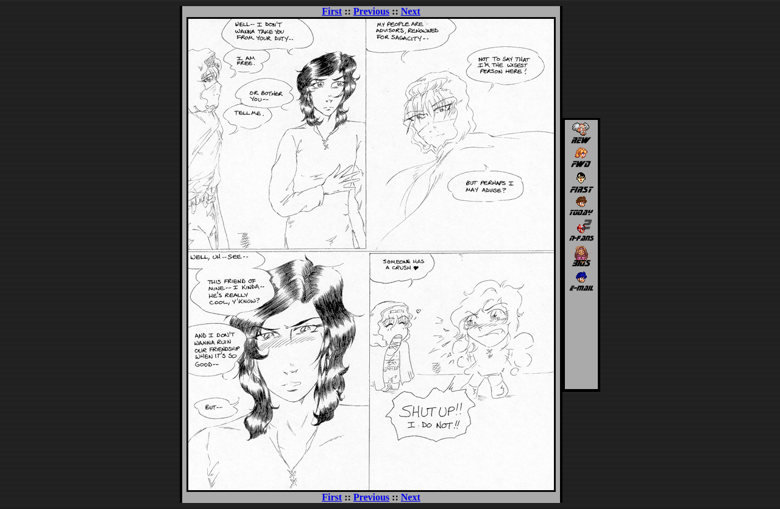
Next (410, 11)
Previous (371, 11)
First (332, 11)
